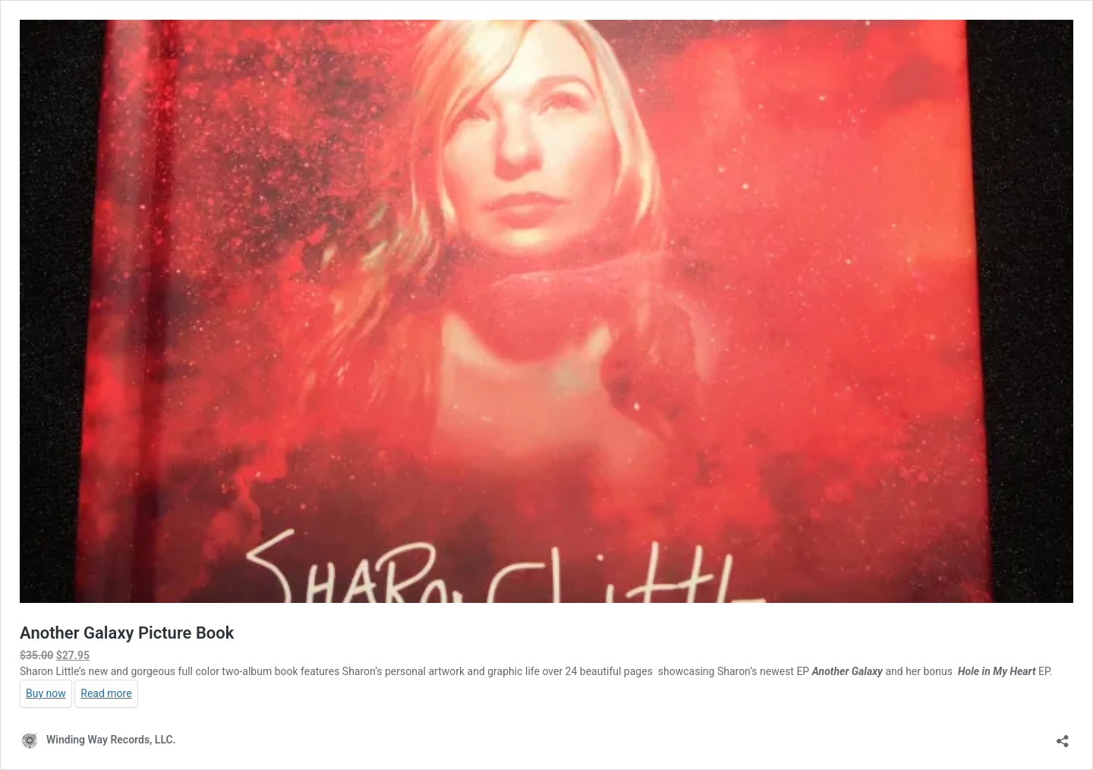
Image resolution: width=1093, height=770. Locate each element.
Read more (105, 693)
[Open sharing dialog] (1062, 736)
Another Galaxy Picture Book (127, 632)
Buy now (46, 693)
